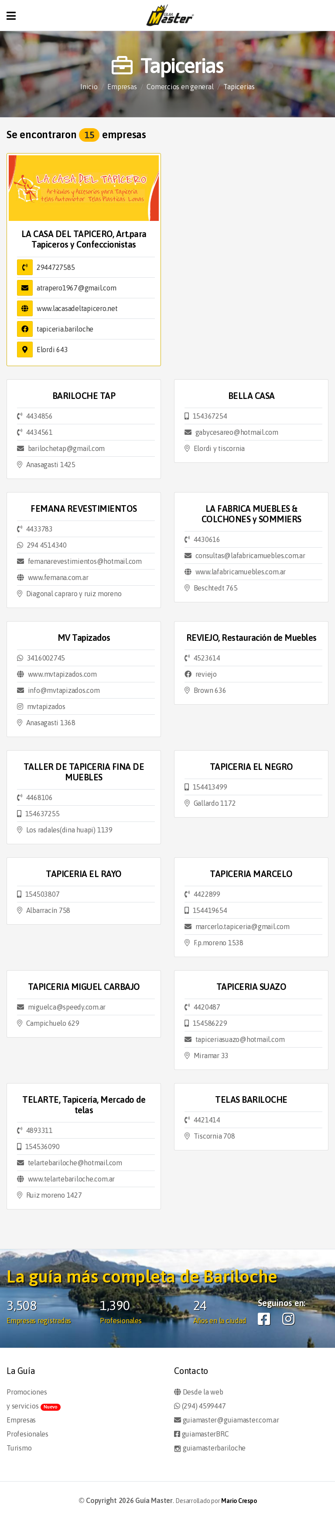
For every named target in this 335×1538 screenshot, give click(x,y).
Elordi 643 (52, 349)
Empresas (122, 87)
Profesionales (27, 1434)
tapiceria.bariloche (65, 329)
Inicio (89, 87)
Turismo (19, 1448)
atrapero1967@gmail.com (76, 288)
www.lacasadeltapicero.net (77, 308)
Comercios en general (180, 87)
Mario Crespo (238, 1500)
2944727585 (56, 267)
